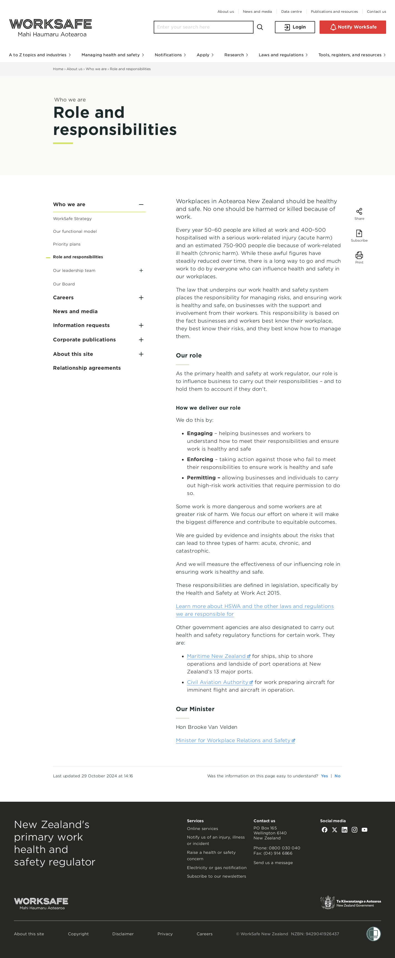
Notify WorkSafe (353, 27)
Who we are (96, 69)
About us (74, 69)
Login (295, 27)
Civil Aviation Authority (220, 682)
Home (58, 69)
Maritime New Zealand (218, 656)
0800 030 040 (284, 848)
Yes (324, 776)
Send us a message (273, 862)
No (338, 776)
